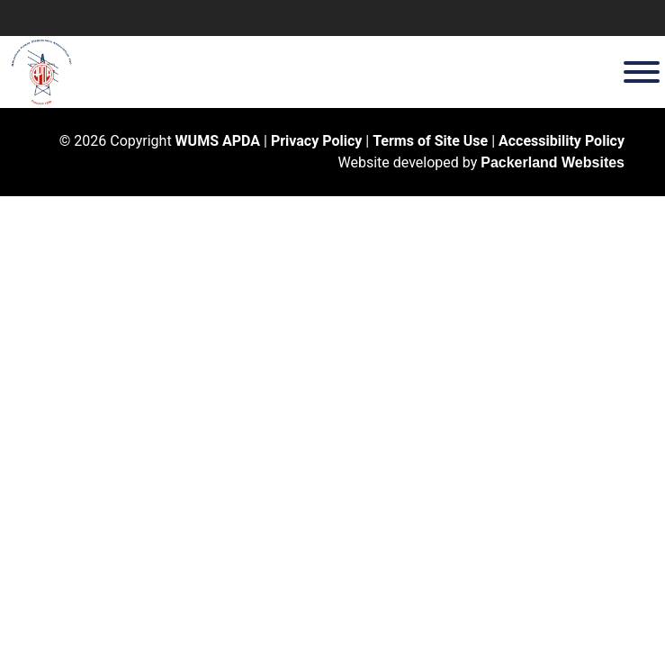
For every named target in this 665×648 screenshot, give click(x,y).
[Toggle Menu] (642, 72)
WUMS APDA (217, 140)
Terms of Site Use (430, 140)
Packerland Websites (553, 162)
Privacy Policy (316, 140)
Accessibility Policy (562, 140)
